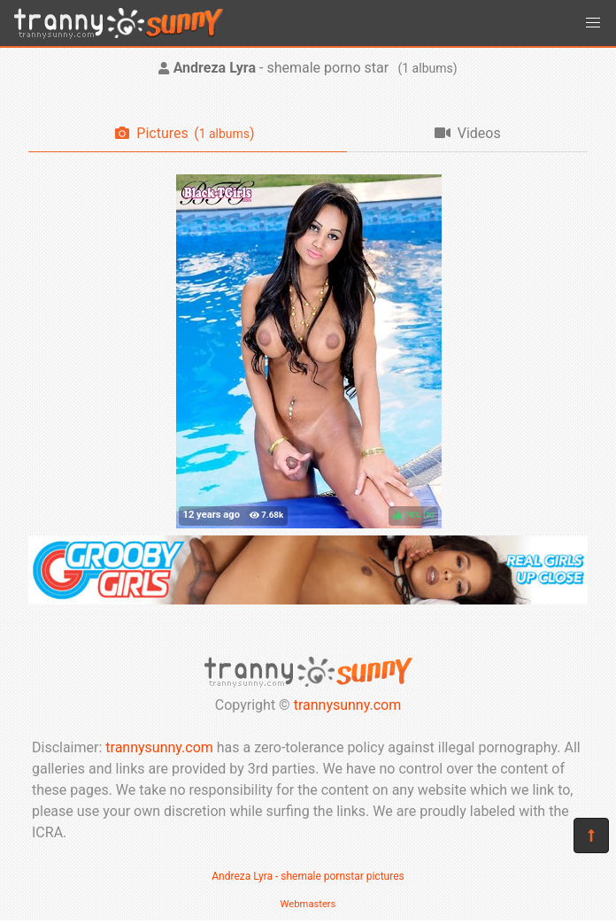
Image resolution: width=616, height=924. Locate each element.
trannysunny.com (348, 705)
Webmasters (308, 904)
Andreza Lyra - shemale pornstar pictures (308, 876)
